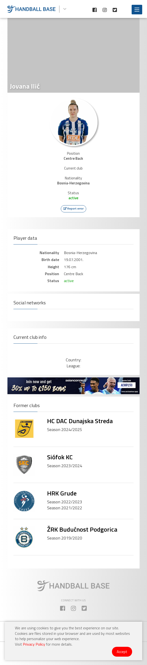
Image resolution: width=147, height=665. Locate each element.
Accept (122, 651)
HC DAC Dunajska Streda (80, 421)
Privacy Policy (34, 644)
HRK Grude (62, 493)
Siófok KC (60, 457)
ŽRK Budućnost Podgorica (82, 529)
